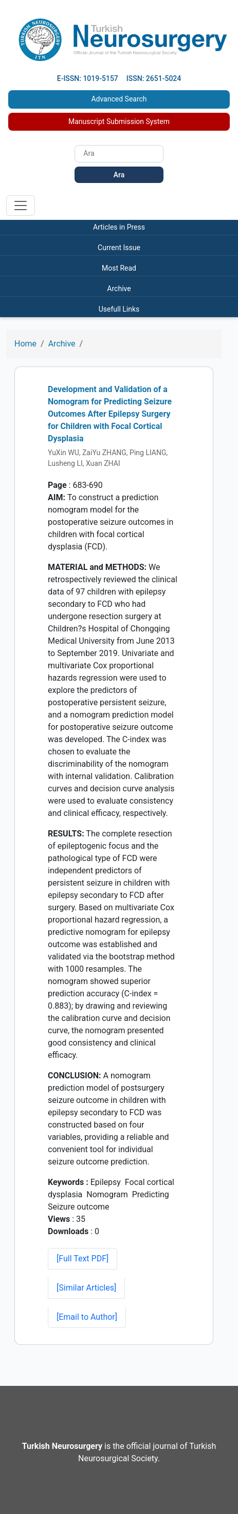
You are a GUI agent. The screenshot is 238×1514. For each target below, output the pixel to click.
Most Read (119, 268)
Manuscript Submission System (119, 121)
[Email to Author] (87, 1317)
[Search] (119, 153)
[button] (86, 1288)
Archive (119, 288)
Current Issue (119, 247)
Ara (119, 175)
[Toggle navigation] (20, 205)
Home (25, 344)
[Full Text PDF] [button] (82, 1258)
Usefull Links (119, 309)
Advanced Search (119, 99)
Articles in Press (119, 227)
